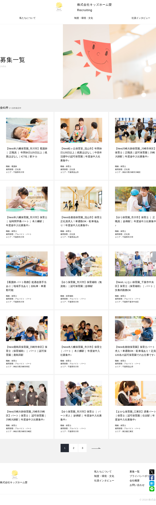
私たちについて (27, 18)
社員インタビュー (104, 480)
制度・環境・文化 (83, 18)
